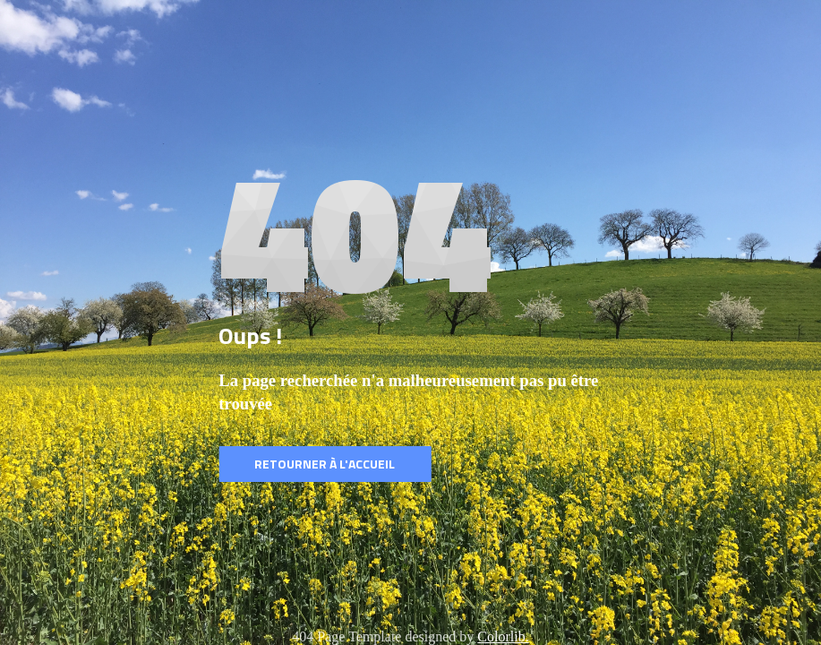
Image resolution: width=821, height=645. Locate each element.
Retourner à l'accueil (324, 463)
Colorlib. (502, 636)
